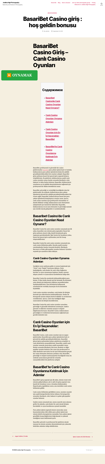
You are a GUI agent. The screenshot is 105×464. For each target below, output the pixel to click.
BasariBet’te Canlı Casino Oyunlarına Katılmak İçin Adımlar (53, 163)
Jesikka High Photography (12, 2)
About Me (53, 2)
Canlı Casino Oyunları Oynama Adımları (53, 123)
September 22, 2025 (58, 31)
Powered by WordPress (40, 460)
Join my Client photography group (81, 2)
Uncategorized (52, 13)
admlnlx (47, 31)
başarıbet (46, 180)
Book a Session (66, 2)
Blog (59, 2)
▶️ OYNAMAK (19, 76)
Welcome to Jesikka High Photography (85, 4)
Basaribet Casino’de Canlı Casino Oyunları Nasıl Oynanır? (54, 104)
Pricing (93, 2)
